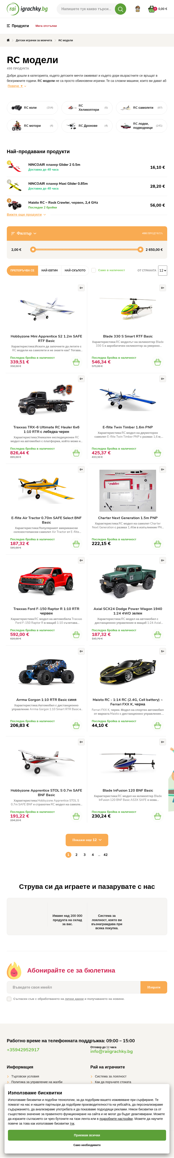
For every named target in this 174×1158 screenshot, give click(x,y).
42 (106, 855)
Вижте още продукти (26, 214)
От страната (147, 270)
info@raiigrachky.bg (111, 1052)
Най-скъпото (75, 270)
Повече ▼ (15, 86)
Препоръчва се (22, 270)
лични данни (74, 999)
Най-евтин (49, 270)
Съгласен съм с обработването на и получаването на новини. (68, 999)
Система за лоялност (110, 1077)
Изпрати (153, 987)
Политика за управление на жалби (36, 1082)
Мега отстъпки (46, 26)
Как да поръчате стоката (113, 1082)
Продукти (18, 25)
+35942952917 (23, 1050)
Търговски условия (25, 1077)
